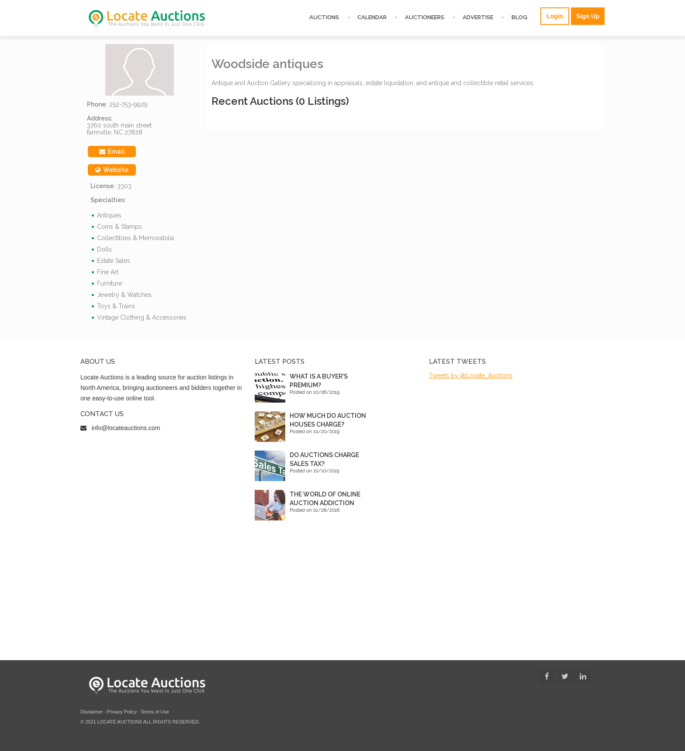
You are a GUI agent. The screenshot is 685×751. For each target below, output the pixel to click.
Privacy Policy (122, 711)
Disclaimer (91, 711)
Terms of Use (155, 711)
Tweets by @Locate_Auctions (470, 375)
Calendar (372, 17)
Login (555, 16)
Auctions (324, 17)
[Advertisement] (342, 595)
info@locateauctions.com (126, 427)
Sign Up (587, 16)
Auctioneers (424, 17)
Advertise (478, 17)
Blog (519, 17)
